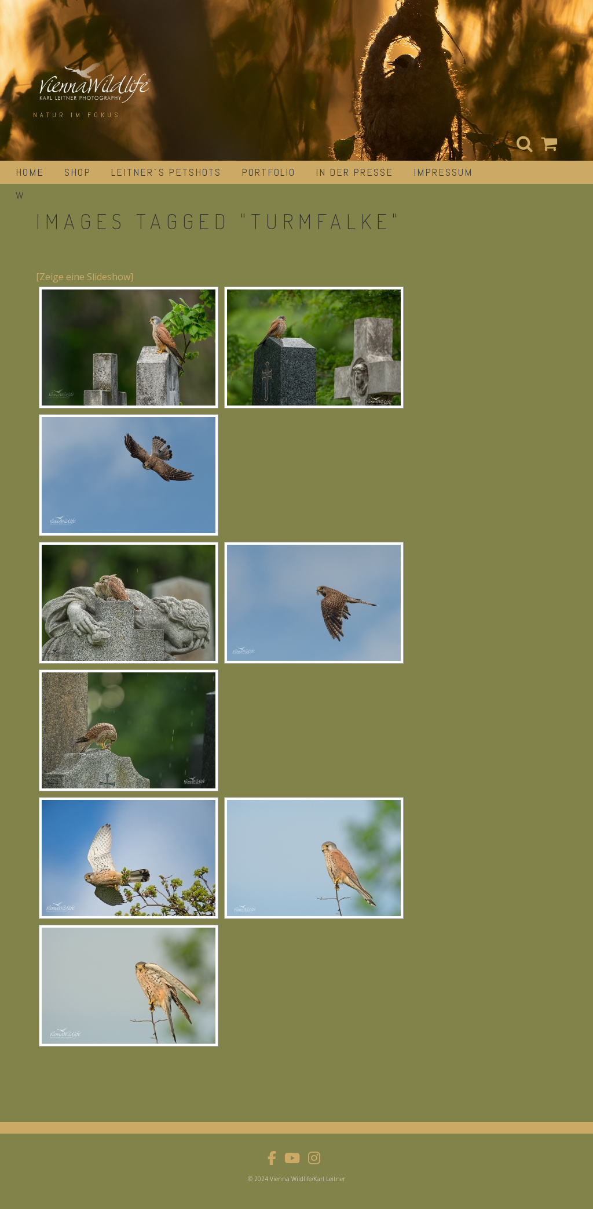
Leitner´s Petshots (166, 172)
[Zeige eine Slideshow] (84, 276)
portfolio (268, 172)
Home (30, 172)
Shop (77, 172)
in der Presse (354, 172)
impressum (443, 172)
